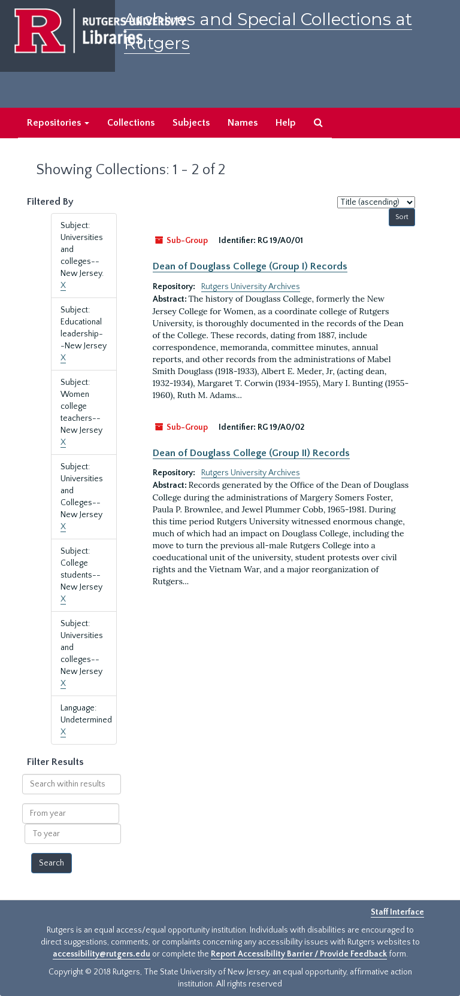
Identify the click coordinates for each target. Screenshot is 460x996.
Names (243, 122)
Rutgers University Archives (250, 286)
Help (286, 122)
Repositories (58, 122)
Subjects (191, 122)
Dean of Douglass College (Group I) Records (250, 266)
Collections (131, 122)
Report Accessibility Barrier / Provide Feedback (299, 954)
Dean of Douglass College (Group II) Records (251, 453)
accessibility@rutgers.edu (101, 954)
